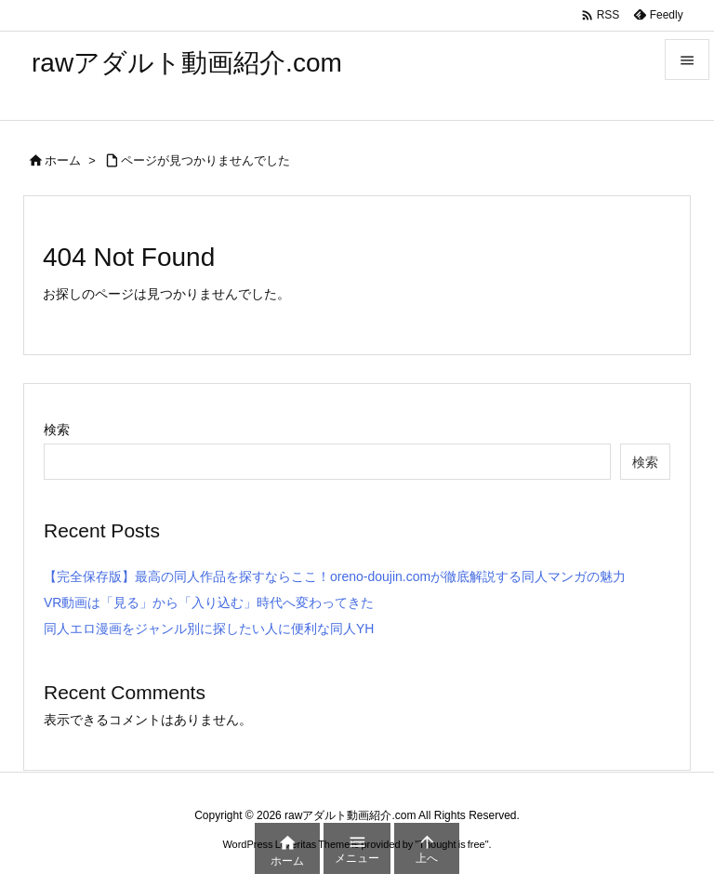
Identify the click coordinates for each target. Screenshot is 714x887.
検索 (57, 429)
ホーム (63, 160)
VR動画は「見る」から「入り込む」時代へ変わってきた (209, 602)
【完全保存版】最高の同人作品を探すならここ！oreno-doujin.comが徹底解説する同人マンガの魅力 (335, 576)
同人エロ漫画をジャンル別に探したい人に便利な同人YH (209, 628)
